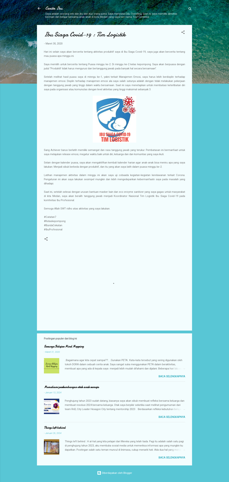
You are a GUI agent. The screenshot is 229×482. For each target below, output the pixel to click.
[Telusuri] (190, 9)
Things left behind (54, 428)
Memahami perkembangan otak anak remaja (71, 387)
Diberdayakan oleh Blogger (114, 473)
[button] (183, 33)
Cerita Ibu (54, 8)
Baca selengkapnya (172, 376)
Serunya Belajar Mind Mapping (64, 346)
